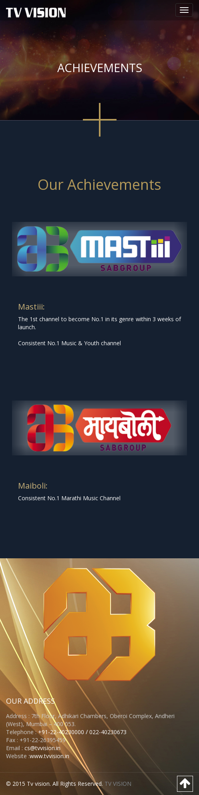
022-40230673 (108, 732)
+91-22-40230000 (60, 732)
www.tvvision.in (49, 756)
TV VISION (118, 783)
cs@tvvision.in (42, 748)
